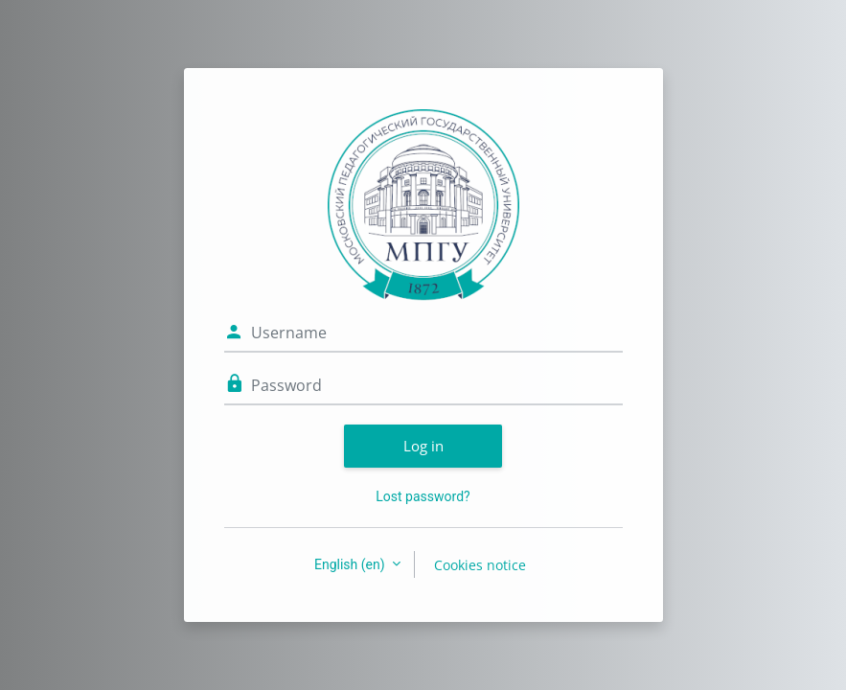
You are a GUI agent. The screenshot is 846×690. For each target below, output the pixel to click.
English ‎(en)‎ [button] (351, 564)
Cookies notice (480, 565)
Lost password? (422, 496)
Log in (423, 445)
